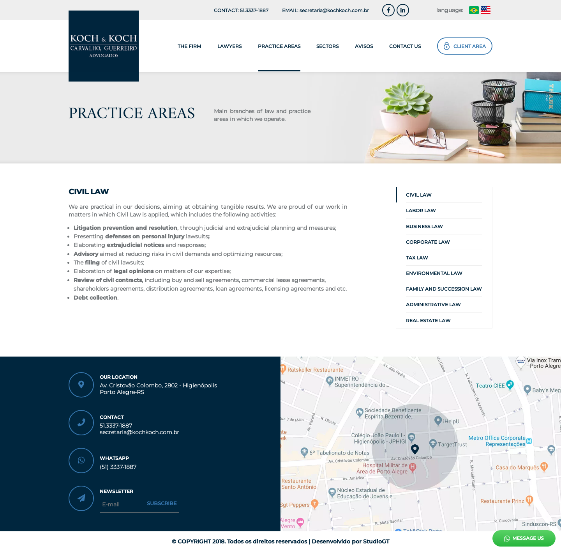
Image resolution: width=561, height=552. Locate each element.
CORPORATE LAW (428, 242)
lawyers (229, 46)
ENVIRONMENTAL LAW (434, 273)
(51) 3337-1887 (118, 467)
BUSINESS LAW (424, 226)
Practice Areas (279, 46)
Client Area (465, 46)
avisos (364, 46)
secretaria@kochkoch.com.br (139, 432)
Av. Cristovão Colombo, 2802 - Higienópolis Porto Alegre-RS (158, 389)
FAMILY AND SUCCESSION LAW (444, 289)
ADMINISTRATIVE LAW (433, 304)
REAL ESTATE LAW (428, 320)
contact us (405, 46)
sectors (327, 46)
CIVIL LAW (419, 195)
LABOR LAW (421, 210)
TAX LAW (417, 258)
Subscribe (162, 503)
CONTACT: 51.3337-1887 (241, 10)
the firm (189, 46)
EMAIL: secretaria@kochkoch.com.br (325, 10)
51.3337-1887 (116, 425)
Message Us (524, 538)
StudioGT (376, 541)
